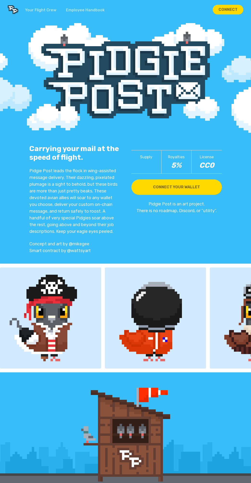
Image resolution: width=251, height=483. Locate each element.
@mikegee (79, 244)
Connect (228, 9)
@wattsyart (79, 250)
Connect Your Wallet (176, 187)
